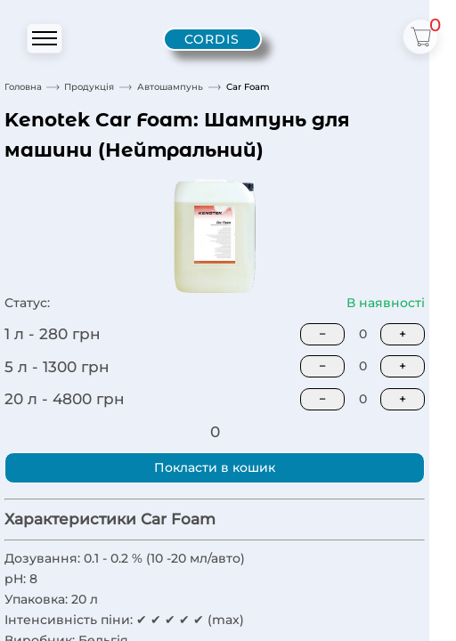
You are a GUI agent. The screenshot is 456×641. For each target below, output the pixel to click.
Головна (23, 87)
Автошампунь (170, 87)
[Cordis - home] (212, 39)
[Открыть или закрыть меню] (44, 38)
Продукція (89, 87)
